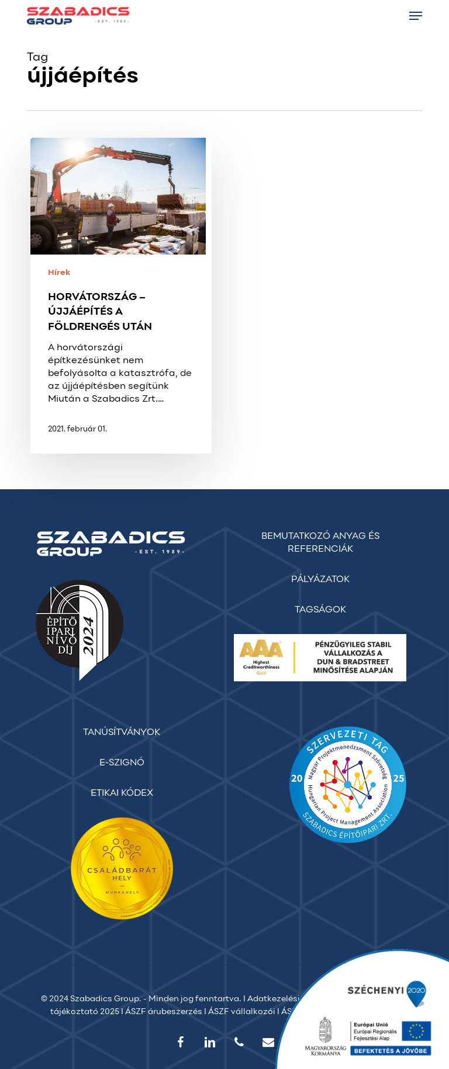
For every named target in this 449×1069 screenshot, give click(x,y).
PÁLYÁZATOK (320, 579)
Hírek (59, 273)
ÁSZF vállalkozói (241, 1012)
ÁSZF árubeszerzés (163, 1012)
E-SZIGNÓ (121, 763)
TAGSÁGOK (320, 610)
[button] (415, 16)
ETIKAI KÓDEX (122, 793)
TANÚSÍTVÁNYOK (121, 732)
